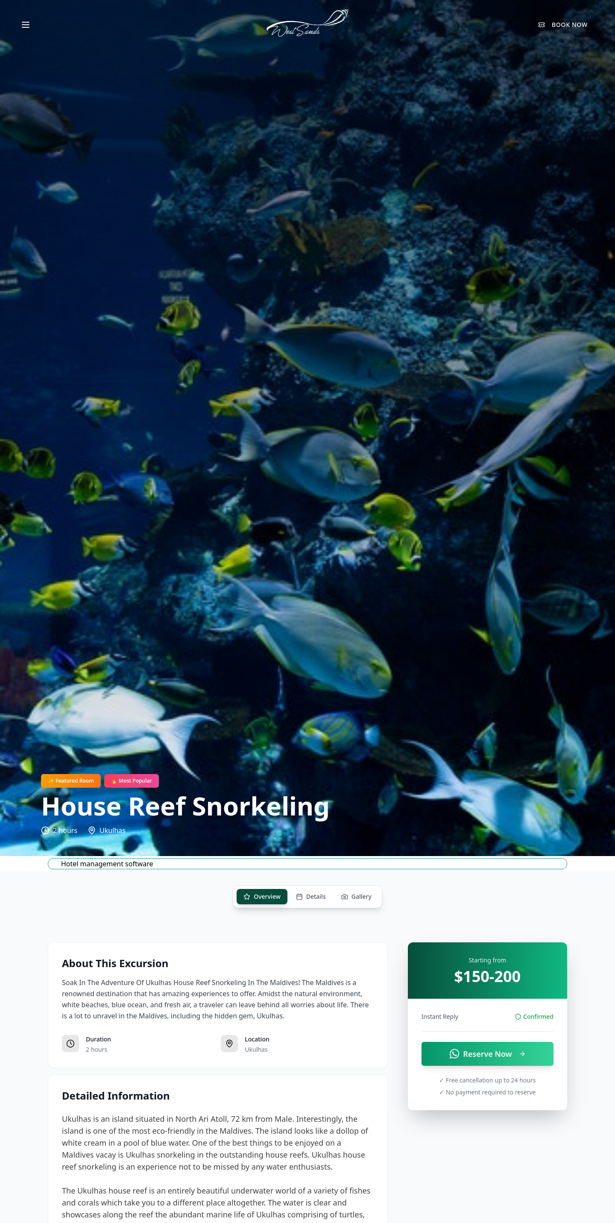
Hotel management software (107, 863)
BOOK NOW (563, 25)
